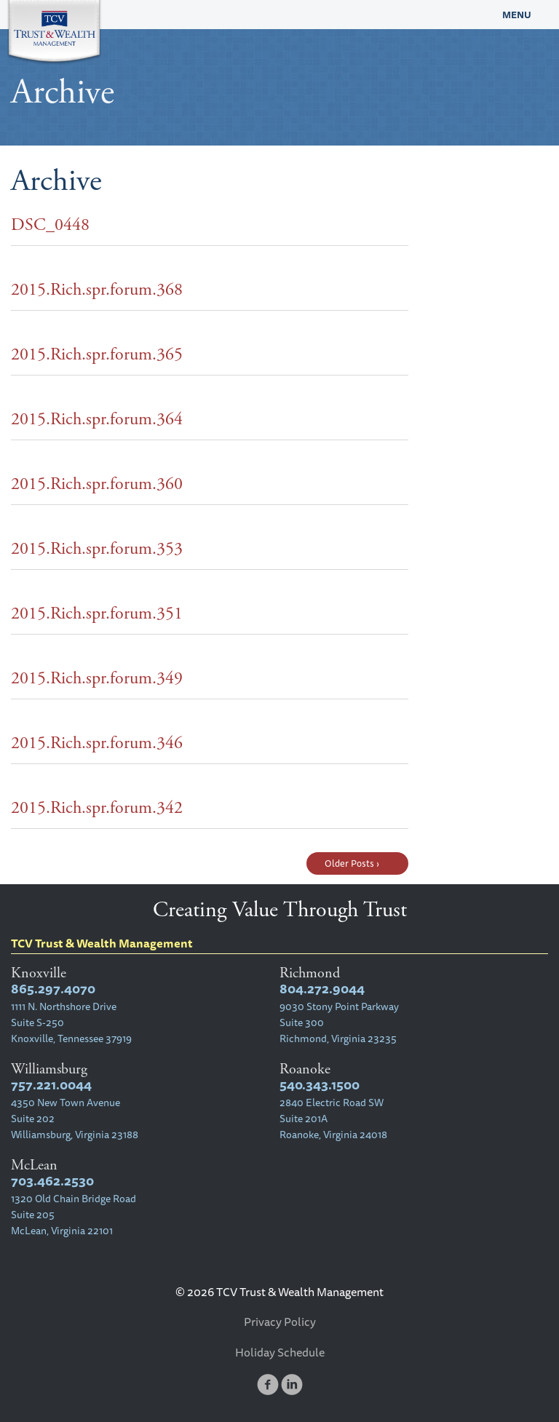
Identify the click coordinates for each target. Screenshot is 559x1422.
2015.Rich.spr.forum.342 (97, 808)
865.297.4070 (53, 988)
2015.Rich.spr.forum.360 (97, 484)
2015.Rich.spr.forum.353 (97, 549)
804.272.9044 (322, 988)
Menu (516, 14)
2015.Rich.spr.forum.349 (97, 678)
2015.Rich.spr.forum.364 (97, 419)
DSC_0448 (50, 225)
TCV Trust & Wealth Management (209, 14)
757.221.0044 (51, 1085)
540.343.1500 (320, 1085)
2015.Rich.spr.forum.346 (97, 743)
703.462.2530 (52, 1181)
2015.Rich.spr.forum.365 (97, 354)
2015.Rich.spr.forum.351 (97, 613)
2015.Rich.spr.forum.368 (97, 290)
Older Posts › (352, 863)
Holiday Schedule (280, 1352)
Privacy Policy (280, 1321)
